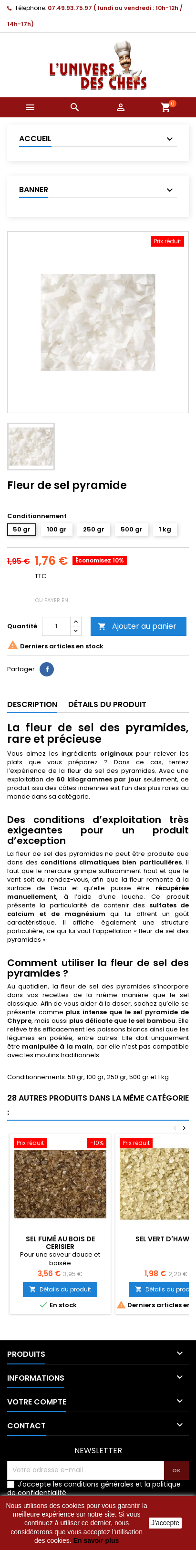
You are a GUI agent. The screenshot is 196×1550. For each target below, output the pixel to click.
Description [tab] (32, 704)
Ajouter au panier (137, 626)
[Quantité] (56, 626)
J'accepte (165, 1523)
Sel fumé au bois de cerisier (60, 1242)
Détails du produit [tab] (107, 704)
